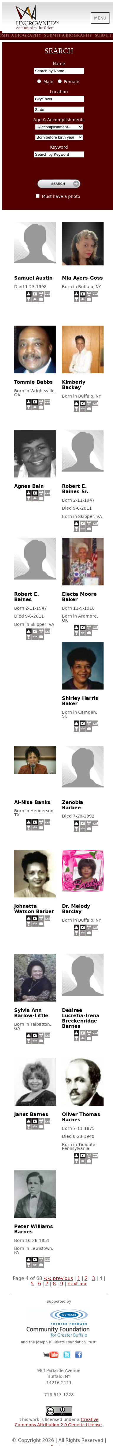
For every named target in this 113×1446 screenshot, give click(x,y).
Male (48, 81)
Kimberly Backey (73, 384)
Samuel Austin (33, 278)
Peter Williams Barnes (33, 1229)
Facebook (78, 1354)
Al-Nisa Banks (32, 802)
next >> (77, 1283)
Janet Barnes (31, 1114)
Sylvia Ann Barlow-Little (31, 1012)
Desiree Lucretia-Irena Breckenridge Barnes (80, 1018)
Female (71, 81)
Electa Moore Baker (79, 596)
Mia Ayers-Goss (82, 278)
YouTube (51, 1354)
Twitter (67, 1354)
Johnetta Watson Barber (34, 908)
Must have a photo (61, 196)
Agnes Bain (29, 486)
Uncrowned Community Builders (37, 17)
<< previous (58, 1278)
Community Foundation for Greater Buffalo (59, 1323)
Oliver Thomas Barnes (81, 1117)
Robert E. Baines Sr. (75, 488)
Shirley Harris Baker (80, 700)
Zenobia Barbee (72, 805)
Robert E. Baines (26, 596)
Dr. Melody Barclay (76, 908)
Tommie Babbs (33, 382)
